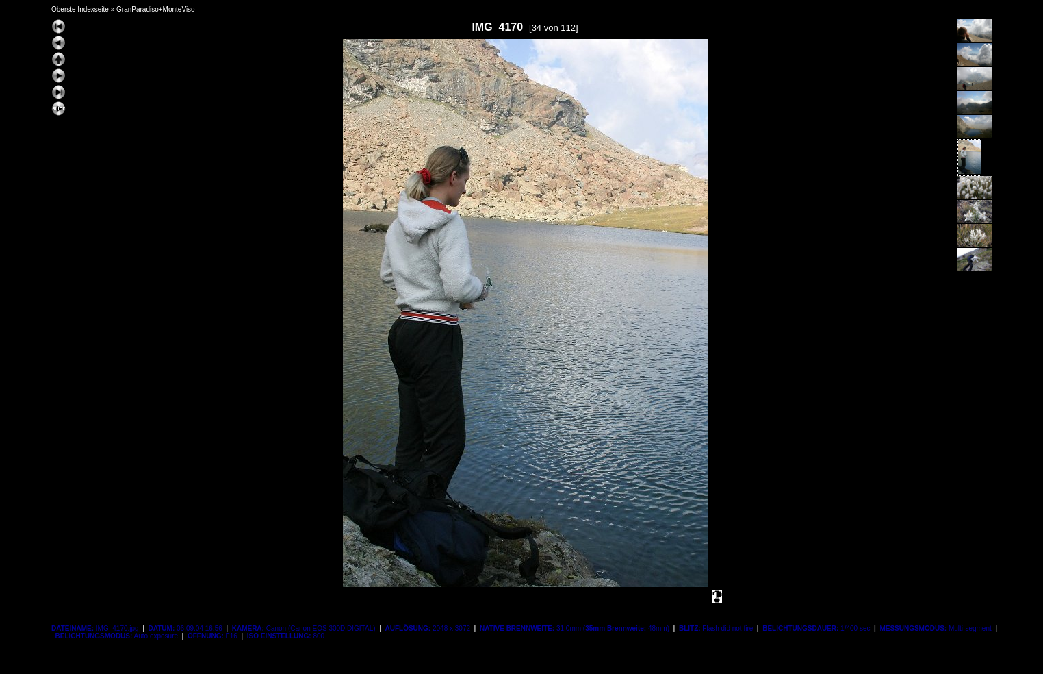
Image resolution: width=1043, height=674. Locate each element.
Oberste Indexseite (80, 9)
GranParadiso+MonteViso (155, 9)
